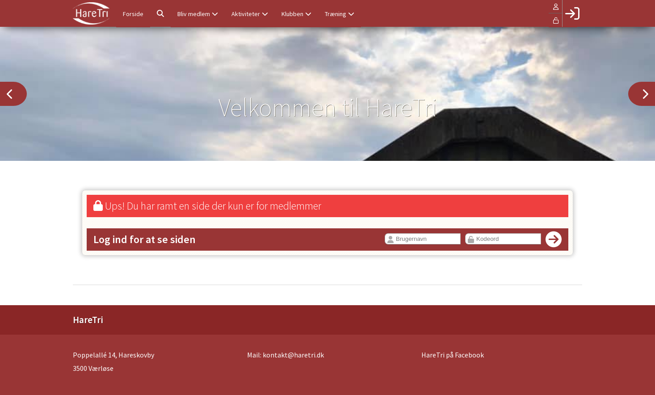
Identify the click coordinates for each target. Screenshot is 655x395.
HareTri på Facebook (452, 354)
